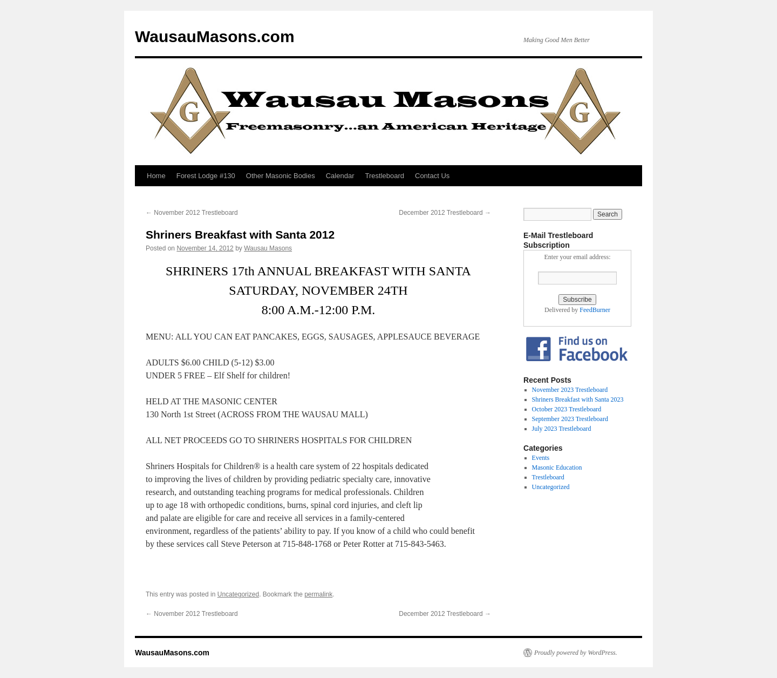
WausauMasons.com (215, 36)
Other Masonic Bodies (280, 176)
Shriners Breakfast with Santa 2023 (578, 399)
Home (156, 176)
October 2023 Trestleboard (567, 409)
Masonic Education (557, 467)
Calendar (340, 176)
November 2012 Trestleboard (192, 212)
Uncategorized (238, 594)
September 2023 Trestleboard (570, 419)
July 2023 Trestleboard (561, 428)
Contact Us (432, 176)
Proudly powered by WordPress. (575, 652)
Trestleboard (385, 176)
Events (541, 458)
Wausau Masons (268, 248)
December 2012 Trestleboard (445, 212)
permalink (318, 594)
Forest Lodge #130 (205, 176)
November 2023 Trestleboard (570, 390)
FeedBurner (595, 310)
